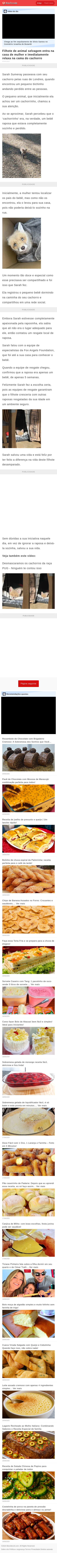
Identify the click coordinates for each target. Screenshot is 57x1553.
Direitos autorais (46, 1549)
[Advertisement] (28, 504)
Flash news (48, 3)
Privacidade (35, 1549)
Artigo (39, 3)
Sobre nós (5, 1549)
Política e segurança (17, 1549)
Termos (28, 1549)
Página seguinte (28, 684)
